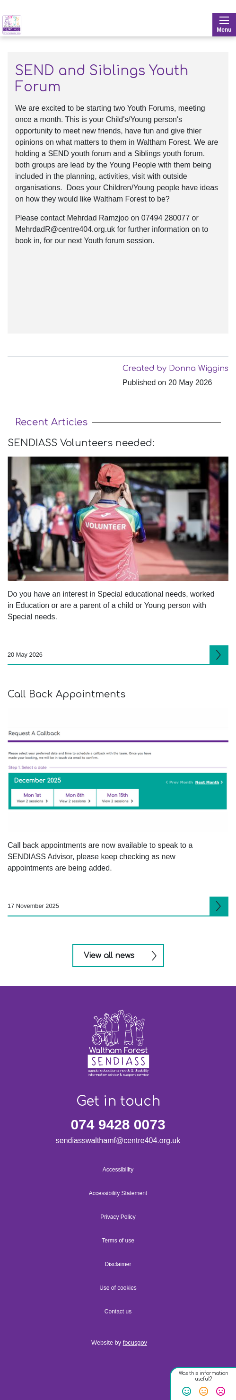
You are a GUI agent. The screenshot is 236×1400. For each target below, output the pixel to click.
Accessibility (118, 1169)
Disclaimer (118, 1264)
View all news (109, 955)
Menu (224, 25)
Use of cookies (118, 1288)
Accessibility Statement (118, 1193)
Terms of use (118, 1240)
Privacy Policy (118, 1217)
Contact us (118, 1311)
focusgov (135, 1342)
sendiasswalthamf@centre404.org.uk (118, 1140)
